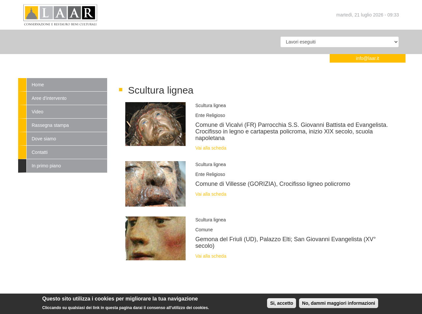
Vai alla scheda (211, 148)
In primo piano (46, 165)
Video (38, 111)
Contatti (39, 152)
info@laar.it (367, 58)
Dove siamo (44, 138)
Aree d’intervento (49, 98)
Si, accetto (281, 304)
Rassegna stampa (50, 125)
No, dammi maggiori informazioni (338, 304)
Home (38, 84)
